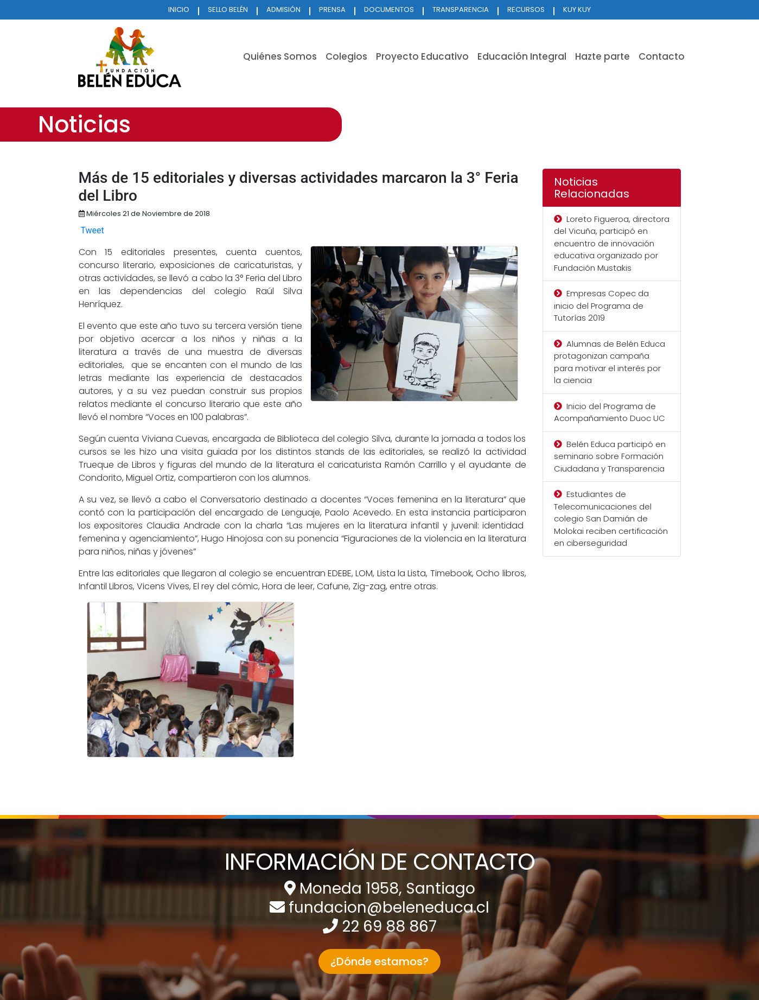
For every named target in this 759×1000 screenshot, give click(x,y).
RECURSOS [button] (526, 9)
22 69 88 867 (389, 926)
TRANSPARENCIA (460, 9)
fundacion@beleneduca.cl (389, 907)
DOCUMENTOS (389, 9)
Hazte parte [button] (602, 56)
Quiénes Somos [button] (280, 56)
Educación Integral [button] (521, 56)
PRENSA (332, 9)
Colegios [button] (346, 56)
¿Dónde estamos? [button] (379, 961)
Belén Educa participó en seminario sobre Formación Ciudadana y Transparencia (610, 456)
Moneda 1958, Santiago (387, 888)
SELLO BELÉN (228, 9)
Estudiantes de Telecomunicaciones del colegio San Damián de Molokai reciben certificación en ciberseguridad (611, 518)
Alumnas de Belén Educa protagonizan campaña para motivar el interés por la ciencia (609, 362)
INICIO (178, 9)
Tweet (92, 230)
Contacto (662, 56)
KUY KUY (577, 9)
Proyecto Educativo (422, 56)
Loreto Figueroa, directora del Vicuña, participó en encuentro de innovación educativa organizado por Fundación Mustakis (611, 243)
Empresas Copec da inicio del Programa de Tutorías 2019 (601, 305)
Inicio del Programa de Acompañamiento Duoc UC (609, 412)
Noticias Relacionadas (591, 187)
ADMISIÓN (283, 9)
